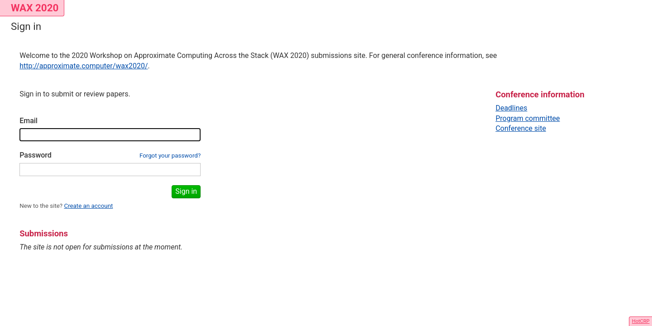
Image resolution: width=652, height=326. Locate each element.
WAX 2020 (34, 8)
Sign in (186, 191)
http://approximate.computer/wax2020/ (83, 66)
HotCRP (641, 321)
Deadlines (511, 108)
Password (35, 155)
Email (28, 120)
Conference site (520, 128)
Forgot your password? (170, 155)
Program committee (527, 118)
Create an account (88, 205)
